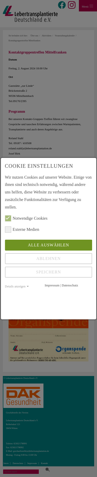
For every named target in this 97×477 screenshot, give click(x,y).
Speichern (48, 272)
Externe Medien (22, 229)
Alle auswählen (48, 245)
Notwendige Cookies (26, 218)
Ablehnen (48, 258)
